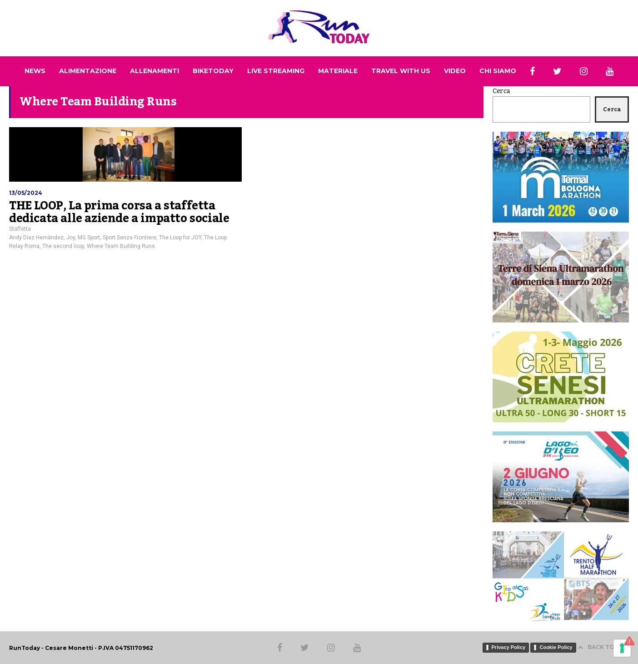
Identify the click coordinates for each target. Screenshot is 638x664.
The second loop (63, 246)
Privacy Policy (509, 647)
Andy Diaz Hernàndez (36, 237)
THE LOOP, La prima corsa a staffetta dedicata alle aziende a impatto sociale (119, 212)
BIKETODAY (213, 71)
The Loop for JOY (180, 237)
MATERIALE (338, 71)
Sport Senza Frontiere (129, 237)
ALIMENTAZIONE (87, 71)
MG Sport (89, 237)
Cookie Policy (555, 647)
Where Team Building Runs (121, 246)
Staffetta (20, 229)
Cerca (501, 91)
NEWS (35, 71)
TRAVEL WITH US (400, 71)
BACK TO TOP (603, 647)
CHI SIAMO (497, 71)
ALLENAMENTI (154, 71)
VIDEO (455, 71)
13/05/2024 (25, 192)
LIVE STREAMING (275, 71)
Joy (70, 237)
